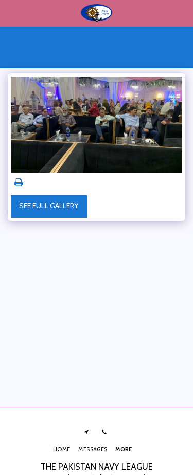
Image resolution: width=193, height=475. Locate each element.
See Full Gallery (48, 206)
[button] (11, 13)
